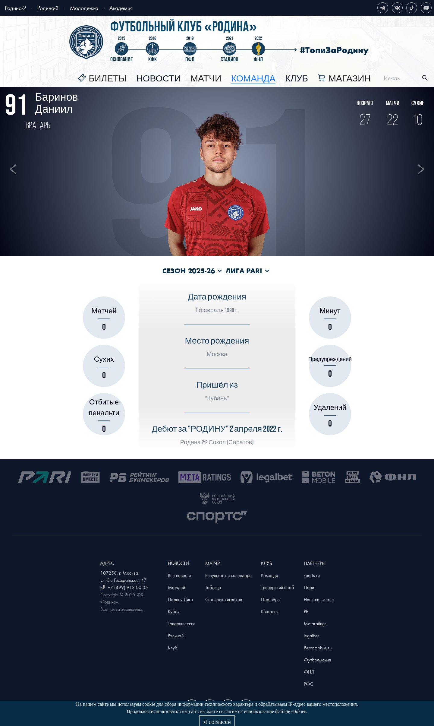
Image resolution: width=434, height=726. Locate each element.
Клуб (296, 78)
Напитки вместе (319, 599)
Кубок (174, 611)
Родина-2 (15, 7)
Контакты (269, 611)
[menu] (224, 78)
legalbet (311, 635)
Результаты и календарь (228, 575)
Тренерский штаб (277, 587)
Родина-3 (48, 7)
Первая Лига (180, 599)
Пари (309, 587)
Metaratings (315, 623)
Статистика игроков (223, 599)
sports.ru (312, 575)
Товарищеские (182, 623)
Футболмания (317, 660)
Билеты (108, 78)
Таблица (213, 587)
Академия (121, 7)
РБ (306, 611)
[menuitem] (102, 78)
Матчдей (176, 587)
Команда (269, 575)
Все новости (179, 575)
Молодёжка (84, 7)
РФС (308, 684)
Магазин (350, 78)
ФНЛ (309, 672)
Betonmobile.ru (318, 648)
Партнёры (271, 599)
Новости (158, 78)
